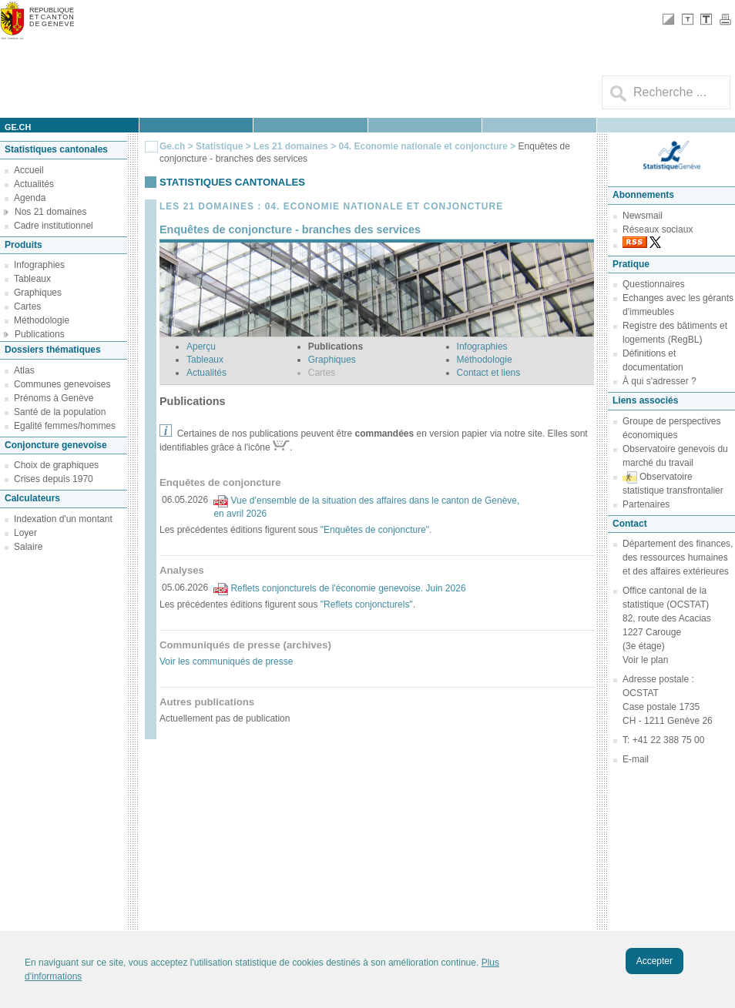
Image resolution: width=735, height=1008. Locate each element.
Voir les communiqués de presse (226, 661)
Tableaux (32, 278)
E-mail (636, 759)
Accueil (29, 170)
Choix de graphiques (56, 465)
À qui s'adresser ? (659, 381)
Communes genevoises (62, 384)
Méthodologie (41, 320)
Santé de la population (60, 412)
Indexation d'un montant (63, 519)
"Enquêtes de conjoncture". (376, 529)
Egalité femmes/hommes (65, 425)
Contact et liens (489, 372)
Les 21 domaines (290, 146)
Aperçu (201, 346)
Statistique (219, 146)
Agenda (29, 198)
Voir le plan (645, 660)
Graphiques (38, 292)
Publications (40, 334)
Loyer (25, 532)
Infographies (39, 265)
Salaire (28, 546)
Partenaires (646, 504)
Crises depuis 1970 (53, 479)
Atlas (24, 370)
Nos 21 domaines (50, 211)
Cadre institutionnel (53, 225)
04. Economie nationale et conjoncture (422, 146)
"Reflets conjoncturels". (368, 604)
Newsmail (643, 215)
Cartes (27, 306)
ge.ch (18, 127)
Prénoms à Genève (53, 398)
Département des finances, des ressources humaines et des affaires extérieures (678, 557)
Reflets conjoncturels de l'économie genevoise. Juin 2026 (347, 588)
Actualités (34, 184)
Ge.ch (172, 146)
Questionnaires (654, 284)
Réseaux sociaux (658, 229)
